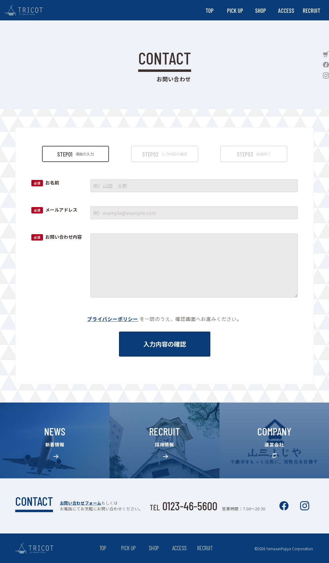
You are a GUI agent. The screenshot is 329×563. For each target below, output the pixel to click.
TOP (209, 10)
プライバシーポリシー (112, 318)
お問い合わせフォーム (80, 503)
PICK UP (235, 10)
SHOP (260, 10)
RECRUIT (311, 10)
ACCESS (286, 10)
